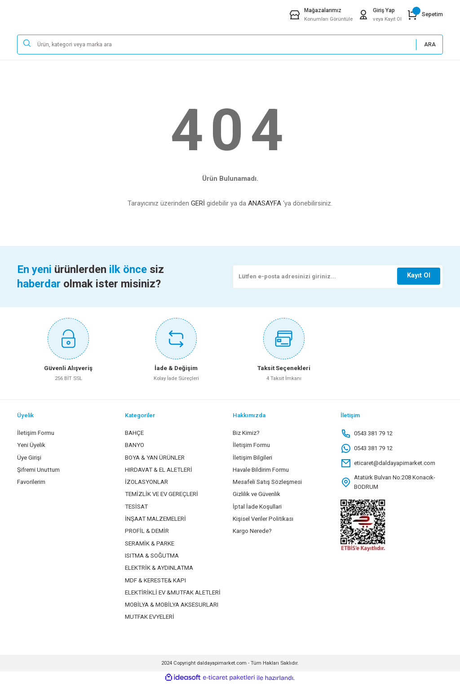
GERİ (198, 203)
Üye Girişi (29, 457)
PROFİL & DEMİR (147, 531)
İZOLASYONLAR (146, 481)
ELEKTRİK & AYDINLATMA (159, 567)
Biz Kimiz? (246, 432)
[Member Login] (380, 14)
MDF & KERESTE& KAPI (155, 580)
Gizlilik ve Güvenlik (256, 494)
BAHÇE (134, 432)
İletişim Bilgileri (252, 457)
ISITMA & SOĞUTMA (152, 555)
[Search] (230, 44)
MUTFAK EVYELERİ (149, 616)
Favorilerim (31, 481)
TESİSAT (136, 506)
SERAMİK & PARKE (149, 543)
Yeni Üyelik (31, 445)
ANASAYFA (264, 203)
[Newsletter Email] (338, 276)
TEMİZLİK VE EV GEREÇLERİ (161, 494)
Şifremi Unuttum (38, 469)
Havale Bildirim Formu (261, 469)
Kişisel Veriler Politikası (263, 518)
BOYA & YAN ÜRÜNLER (155, 457)
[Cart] (425, 14)
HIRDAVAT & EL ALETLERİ (158, 469)
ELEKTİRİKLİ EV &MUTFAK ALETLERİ (173, 592)
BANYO (134, 445)
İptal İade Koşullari (257, 506)
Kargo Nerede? (252, 531)
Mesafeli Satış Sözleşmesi (267, 481)
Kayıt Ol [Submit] (418, 275)
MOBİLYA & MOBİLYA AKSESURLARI (171, 604)
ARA (430, 44)
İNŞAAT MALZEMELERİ (155, 518)
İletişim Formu (35, 432)
